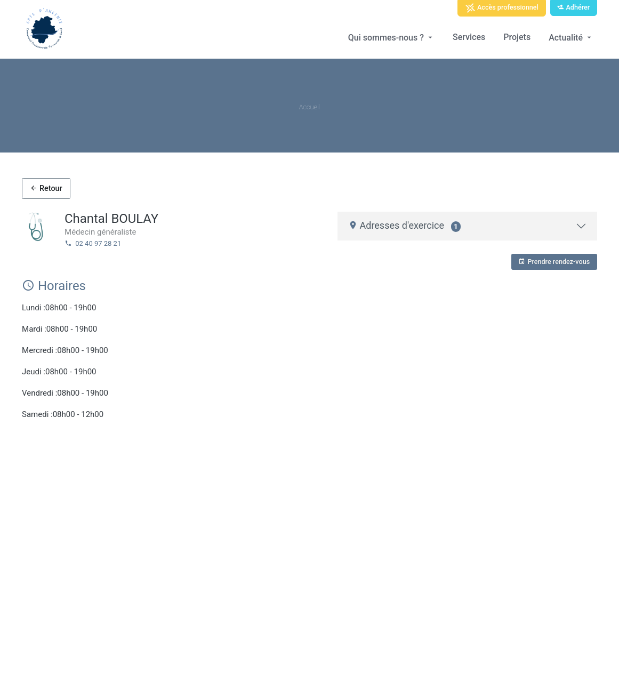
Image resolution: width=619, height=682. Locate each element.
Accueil (309, 107)
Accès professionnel (501, 8)
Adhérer (573, 7)
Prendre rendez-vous (554, 262)
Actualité (571, 38)
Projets (516, 37)
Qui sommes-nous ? (391, 38)
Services (469, 37)
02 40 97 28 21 (93, 243)
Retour (46, 188)
